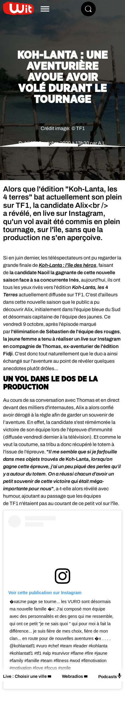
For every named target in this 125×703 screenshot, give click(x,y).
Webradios (72, 676)
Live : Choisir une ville (25, 676)
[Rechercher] (88, 9)
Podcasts (110, 676)
